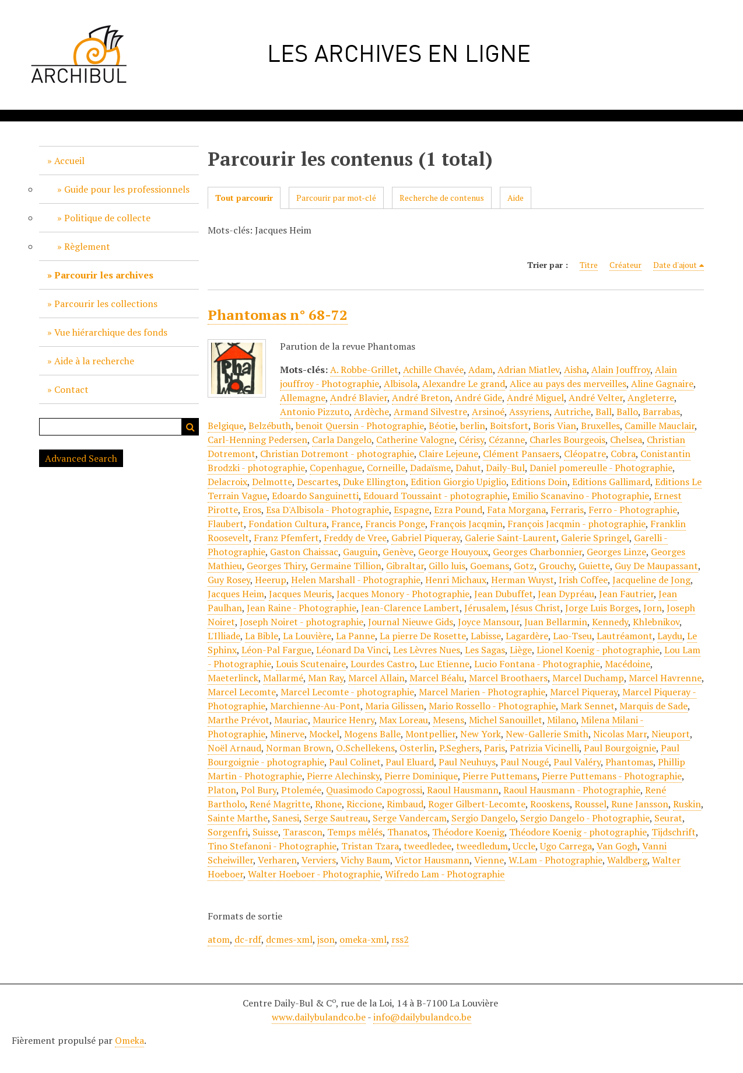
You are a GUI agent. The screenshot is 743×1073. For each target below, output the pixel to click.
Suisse (265, 831)
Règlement (87, 246)
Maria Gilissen (394, 705)
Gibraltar (405, 565)
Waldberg (627, 859)
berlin (472, 425)
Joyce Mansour (489, 621)
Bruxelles (600, 425)
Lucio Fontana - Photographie (537, 663)
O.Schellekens (365, 747)
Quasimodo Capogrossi (374, 789)
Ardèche (371, 411)
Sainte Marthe (238, 817)
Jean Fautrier (626, 593)
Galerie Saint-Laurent (510, 537)
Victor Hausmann (432, 859)
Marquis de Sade (653, 705)
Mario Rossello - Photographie (492, 705)
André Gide (478, 397)
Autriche (572, 411)
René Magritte (280, 803)
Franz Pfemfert (286, 537)
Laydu (669, 635)
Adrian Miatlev (528, 369)
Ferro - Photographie (632, 509)
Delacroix (227, 481)
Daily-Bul (505, 467)
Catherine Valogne (415, 439)
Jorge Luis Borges (602, 607)
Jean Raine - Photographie (301, 607)
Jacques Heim (236, 593)
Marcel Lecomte (242, 691)
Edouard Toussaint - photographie (435, 495)
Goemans (489, 565)
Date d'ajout (675, 264)
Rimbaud (405, 803)
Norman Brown (298, 747)
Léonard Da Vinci (352, 649)
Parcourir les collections (105, 303)
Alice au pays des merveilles (568, 383)
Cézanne (507, 439)
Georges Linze (616, 551)
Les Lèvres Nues (426, 649)
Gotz (524, 565)
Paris (494, 747)
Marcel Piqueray (584, 691)
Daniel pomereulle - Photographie (601, 467)
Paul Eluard (409, 761)
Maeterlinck (233, 677)
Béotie (442, 425)
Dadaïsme (430, 467)
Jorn (652, 607)
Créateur (625, 264)
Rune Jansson (639, 803)
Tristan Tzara (370, 845)
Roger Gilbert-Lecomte (476, 803)
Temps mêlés (355, 831)
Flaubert (226, 523)
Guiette (594, 565)
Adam (480, 369)
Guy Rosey (229, 579)
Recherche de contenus (441, 197)
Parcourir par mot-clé (336, 197)
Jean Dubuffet (503, 593)
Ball (603, 411)
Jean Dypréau (566, 593)
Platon (222, 789)
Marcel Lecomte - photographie (347, 691)
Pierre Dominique (421, 775)
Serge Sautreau (336, 817)
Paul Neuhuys (467, 761)
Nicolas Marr (620, 733)
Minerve (287, 733)
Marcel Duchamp (588, 677)
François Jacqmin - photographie (576, 523)
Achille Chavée (433, 369)
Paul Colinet (355, 761)
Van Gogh (617, 845)
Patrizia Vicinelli (544, 747)
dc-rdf (247, 939)
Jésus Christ (535, 607)
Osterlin (416, 747)
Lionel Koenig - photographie (598, 649)
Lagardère (527, 635)
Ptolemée (301, 789)
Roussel (590, 803)
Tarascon (303, 831)
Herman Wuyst (522, 579)
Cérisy (471, 439)
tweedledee (427, 845)
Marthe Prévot (238, 719)
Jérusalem (485, 607)
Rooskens (550, 803)
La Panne (355, 635)
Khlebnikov (656, 621)
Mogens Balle (372, 733)
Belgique (226, 425)
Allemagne (302, 397)
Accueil (69, 160)
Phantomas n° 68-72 (278, 314)
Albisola (401, 383)
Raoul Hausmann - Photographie (571, 789)
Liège (521, 649)
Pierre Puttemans (499, 775)
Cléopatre (585, 453)
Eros (252, 509)
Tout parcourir (244, 197)
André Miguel (535, 397)
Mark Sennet (587, 705)
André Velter (596, 397)
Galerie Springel (595, 537)
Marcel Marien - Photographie (482, 691)
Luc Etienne (444, 663)
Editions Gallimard (611, 481)
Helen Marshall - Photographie (355, 579)
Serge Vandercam (410, 817)
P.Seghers (459, 747)
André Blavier (358, 397)
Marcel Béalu (436, 677)
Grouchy (556, 565)
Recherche (190, 427)
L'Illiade (224, 635)
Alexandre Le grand (463, 383)
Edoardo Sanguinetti (315, 495)
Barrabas (661, 411)
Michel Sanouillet (505, 719)
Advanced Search (81, 458)
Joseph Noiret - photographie (301, 621)
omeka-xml (363, 939)
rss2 (400, 939)
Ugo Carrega (566, 845)
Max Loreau (403, 719)
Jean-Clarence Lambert (410, 607)
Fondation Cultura (287, 523)
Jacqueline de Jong (651, 579)
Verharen (277, 859)
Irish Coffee (583, 579)
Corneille (386, 467)
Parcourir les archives (103, 275)
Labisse (486, 635)
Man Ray (326, 677)
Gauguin (360, 551)
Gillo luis (447, 565)
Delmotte (272, 481)
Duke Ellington (374, 481)
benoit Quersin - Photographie (360, 425)
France (345, 523)
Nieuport (670, 733)
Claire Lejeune (448, 453)
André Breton (421, 397)
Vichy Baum (365, 859)
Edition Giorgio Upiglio (458, 481)
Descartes (317, 481)
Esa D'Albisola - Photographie (327, 509)
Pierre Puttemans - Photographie (612, 775)
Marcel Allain (376, 677)
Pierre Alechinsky (343, 775)
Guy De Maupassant (656, 565)
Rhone (328, 803)
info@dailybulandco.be (422, 1017)
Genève (398, 551)
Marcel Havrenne (665, 677)
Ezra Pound (458, 509)
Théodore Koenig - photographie (578, 831)
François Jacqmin (466, 523)
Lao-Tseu (572, 635)
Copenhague (336, 467)
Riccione (364, 803)
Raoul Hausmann (463, 789)
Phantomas (629, 761)
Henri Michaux (455, 579)
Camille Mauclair (660, 425)
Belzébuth (269, 425)
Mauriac (291, 719)
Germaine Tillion (345, 565)
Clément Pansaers (521, 453)
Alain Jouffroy (620, 369)
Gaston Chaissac (304, 551)
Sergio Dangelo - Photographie (585, 817)
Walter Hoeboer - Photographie (314, 874)
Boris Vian (554, 425)
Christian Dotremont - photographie (337, 453)
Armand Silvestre (430, 411)
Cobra (623, 453)
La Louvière (307, 635)
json (326, 939)
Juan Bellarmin (555, 621)
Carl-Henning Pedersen (257, 439)
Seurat (668, 817)
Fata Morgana (516, 509)
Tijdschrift (673, 831)
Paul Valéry (577, 761)
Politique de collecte (107, 217)
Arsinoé (488, 411)
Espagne (411, 509)
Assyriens (529, 411)
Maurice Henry (343, 719)
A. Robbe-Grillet (364, 369)
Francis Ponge (395, 523)
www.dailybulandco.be (319, 1017)
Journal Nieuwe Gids (410, 621)
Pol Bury (258, 789)
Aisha (575, 369)
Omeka (129, 1040)
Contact (71, 389)
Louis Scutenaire (311, 663)
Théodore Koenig (468, 831)
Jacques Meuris (300, 593)
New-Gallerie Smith (547, 733)
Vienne (489, 859)
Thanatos (407, 831)
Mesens (448, 719)
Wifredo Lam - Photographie (444, 874)
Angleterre (651, 397)
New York (480, 733)
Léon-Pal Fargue (276, 649)
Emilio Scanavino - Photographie (580, 495)
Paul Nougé (524, 761)
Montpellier (430, 733)
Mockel (324, 733)
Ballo (627, 411)
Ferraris (567, 509)
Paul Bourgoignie (620, 747)
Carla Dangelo (342, 439)
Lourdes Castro (383, 663)
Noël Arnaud (234, 747)
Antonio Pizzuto (314, 411)
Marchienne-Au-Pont (315, 705)
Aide (515, 197)
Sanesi (285, 817)
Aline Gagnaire (662, 383)
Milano (561, 719)
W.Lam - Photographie (555, 859)
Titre (589, 264)
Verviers (319, 859)
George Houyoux (453, 551)
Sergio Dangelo (483, 817)
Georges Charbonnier (537, 551)
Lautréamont (625, 635)
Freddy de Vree (355, 537)
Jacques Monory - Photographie (403, 593)
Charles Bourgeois (567, 439)
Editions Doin (539, 481)
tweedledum (482, 845)
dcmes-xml (289, 939)
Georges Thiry (276, 565)
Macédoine (627, 663)
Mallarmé (283, 677)
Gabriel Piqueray (425, 537)
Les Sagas (485, 649)
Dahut (468, 467)
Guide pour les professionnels (127, 189)
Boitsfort (509, 425)
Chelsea (626, 439)
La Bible (261, 635)
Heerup (270, 579)
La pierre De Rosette (423, 635)
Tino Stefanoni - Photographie (272, 845)
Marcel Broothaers (508, 677)
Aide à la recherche (94, 360)
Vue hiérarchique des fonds (110, 332)
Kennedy (610, 621)
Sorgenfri (228, 831)
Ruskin (687, 803)
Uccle (524, 845)
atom (219, 939)
